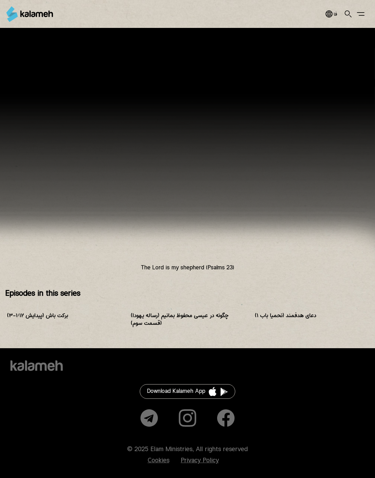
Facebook (226, 418)
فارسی (331, 13)
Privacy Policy (200, 460)
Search (348, 13)
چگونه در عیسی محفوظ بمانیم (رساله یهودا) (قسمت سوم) (180, 319)
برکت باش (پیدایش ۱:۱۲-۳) (37, 315)
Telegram (149, 418)
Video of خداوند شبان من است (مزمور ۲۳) (187, 155)
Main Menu (361, 13)
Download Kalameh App (176, 391)
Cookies (158, 460)
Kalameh (29, 14)
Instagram (187, 418)
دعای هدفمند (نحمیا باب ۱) (285, 315)
